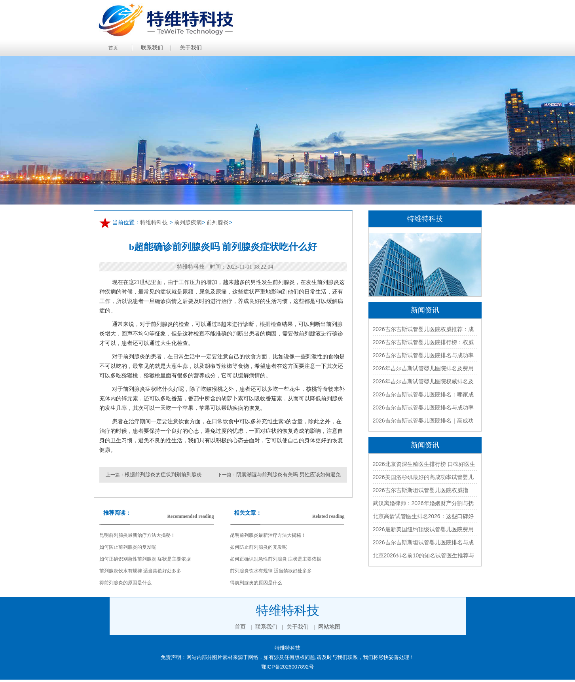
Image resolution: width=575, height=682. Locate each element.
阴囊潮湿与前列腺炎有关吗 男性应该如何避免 (288, 474)
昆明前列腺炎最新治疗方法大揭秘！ (137, 535)
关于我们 (191, 48)
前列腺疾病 (188, 222)
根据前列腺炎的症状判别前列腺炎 (163, 474)
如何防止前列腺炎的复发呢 (127, 547)
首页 (113, 48)
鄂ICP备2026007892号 (287, 667)
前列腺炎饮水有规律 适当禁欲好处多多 (140, 571)
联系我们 (152, 48)
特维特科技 (154, 222)
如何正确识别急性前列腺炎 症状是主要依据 (145, 559)
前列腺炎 (218, 222)
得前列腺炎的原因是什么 (125, 582)
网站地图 (329, 627)
